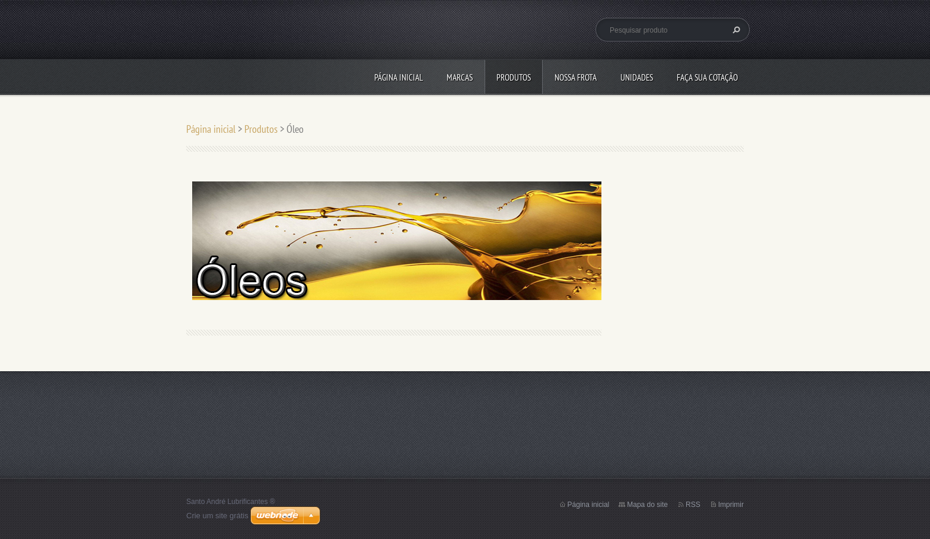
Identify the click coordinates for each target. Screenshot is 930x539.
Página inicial (398, 77)
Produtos (513, 77)
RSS (693, 504)
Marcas (460, 77)
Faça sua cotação (707, 77)
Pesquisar (735, 30)
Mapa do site (647, 504)
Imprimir (731, 504)
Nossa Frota (576, 77)
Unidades (636, 77)
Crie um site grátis (217, 515)
